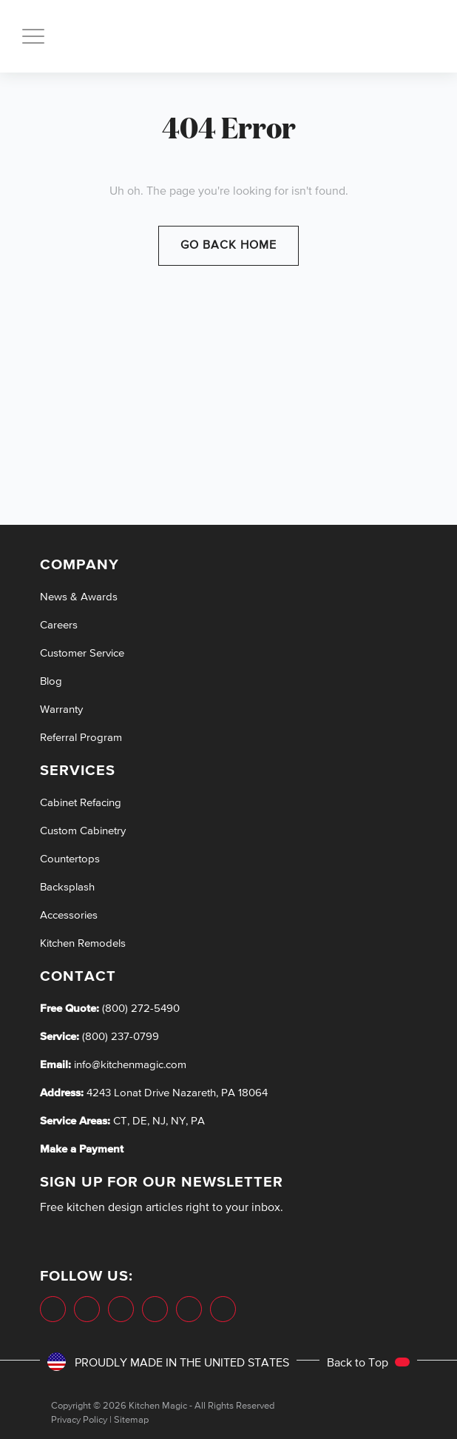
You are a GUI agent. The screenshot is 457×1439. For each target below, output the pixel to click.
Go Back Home (228, 246)
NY (178, 1121)
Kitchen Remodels (83, 943)
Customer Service (82, 653)
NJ (159, 1121)
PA (198, 1121)
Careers (59, 625)
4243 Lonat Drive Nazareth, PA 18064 (177, 1092)
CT (120, 1121)
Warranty (61, 709)
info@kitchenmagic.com (130, 1064)
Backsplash (67, 887)
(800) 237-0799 (119, 1036)
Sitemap (131, 1420)
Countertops (70, 859)
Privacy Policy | (81, 1420)
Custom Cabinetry (83, 830)
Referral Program (81, 737)
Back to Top (368, 1363)
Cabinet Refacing (80, 802)
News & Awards (79, 597)
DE (139, 1121)
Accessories (69, 915)
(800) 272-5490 (139, 1008)
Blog (51, 681)
